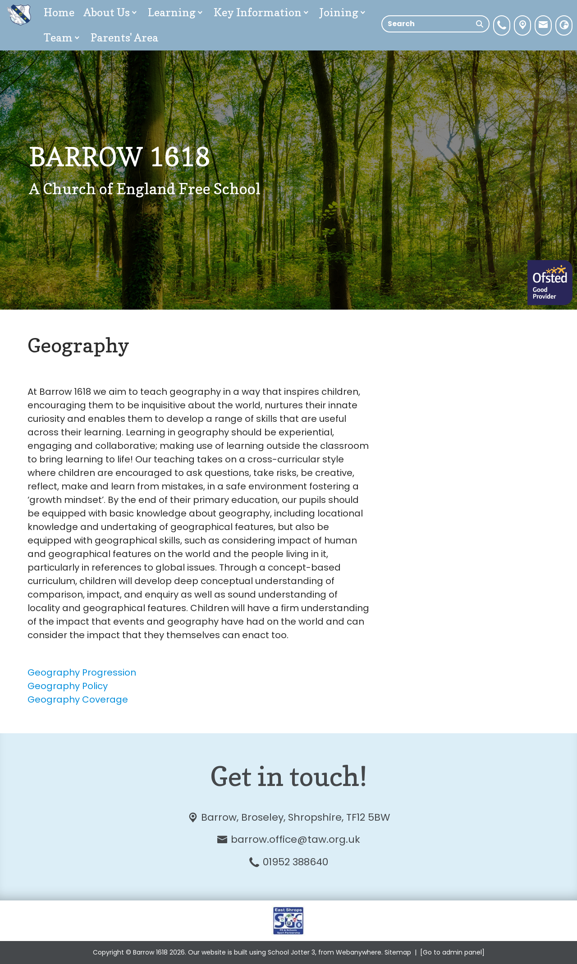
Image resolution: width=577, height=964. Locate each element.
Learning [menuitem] (176, 12)
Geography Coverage (77, 699)
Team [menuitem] (63, 37)
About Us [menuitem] (111, 12)
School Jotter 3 (291, 952)
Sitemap (398, 952)
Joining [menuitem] (343, 12)
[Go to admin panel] (452, 952)
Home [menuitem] (59, 12)
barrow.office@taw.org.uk (295, 839)
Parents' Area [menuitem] (124, 37)
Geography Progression (81, 672)
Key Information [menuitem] (262, 12)
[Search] (480, 24)
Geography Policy (67, 686)
